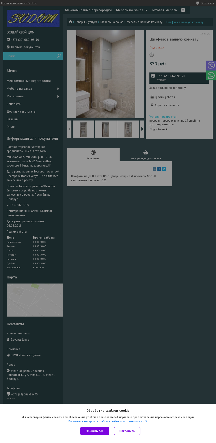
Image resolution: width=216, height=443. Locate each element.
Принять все (95, 431)
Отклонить (127, 431)
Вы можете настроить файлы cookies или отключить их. (106, 421)
